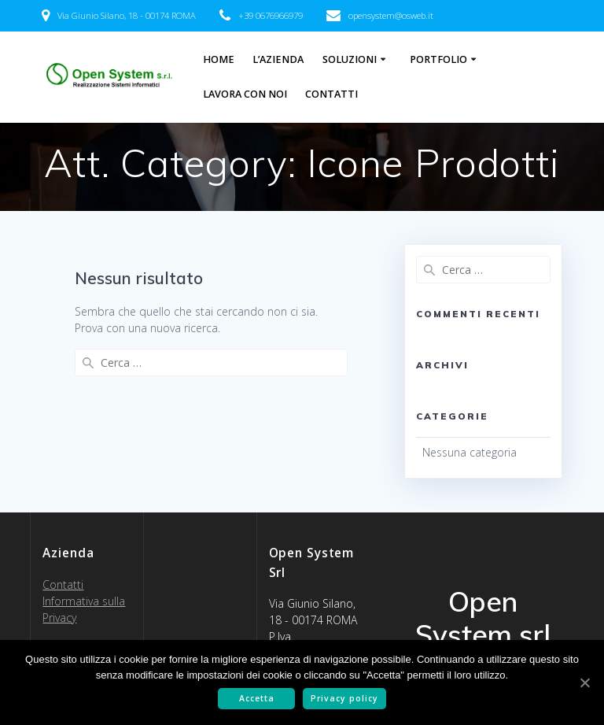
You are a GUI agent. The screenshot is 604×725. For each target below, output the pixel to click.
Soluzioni (349, 59)
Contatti (331, 94)
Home (218, 59)
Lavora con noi (245, 94)
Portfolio (438, 59)
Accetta (256, 698)
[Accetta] (584, 682)
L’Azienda (278, 59)
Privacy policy (344, 698)
